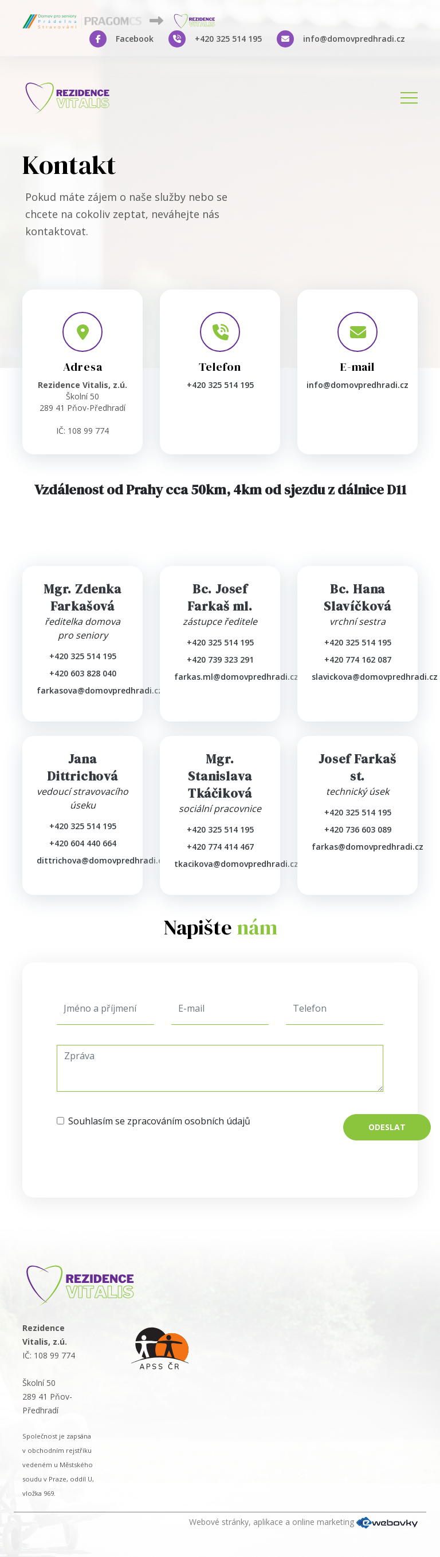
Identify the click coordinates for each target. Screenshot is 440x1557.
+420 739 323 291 (220, 659)
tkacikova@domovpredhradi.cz (236, 863)
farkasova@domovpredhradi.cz (100, 690)
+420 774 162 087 (357, 659)
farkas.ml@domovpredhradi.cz (236, 676)
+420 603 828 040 (82, 673)
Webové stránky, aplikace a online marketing (303, 1521)
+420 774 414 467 (220, 846)
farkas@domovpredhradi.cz (367, 846)
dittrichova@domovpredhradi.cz (102, 860)
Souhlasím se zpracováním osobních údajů (159, 1121)
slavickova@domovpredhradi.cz (375, 676)
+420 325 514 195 (228, 39)
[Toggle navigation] (409, 98)
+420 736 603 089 (357, 829)
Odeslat (387, 1127)
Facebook (135, 39)
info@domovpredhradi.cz (354, 39)
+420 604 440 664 (82, 843)
